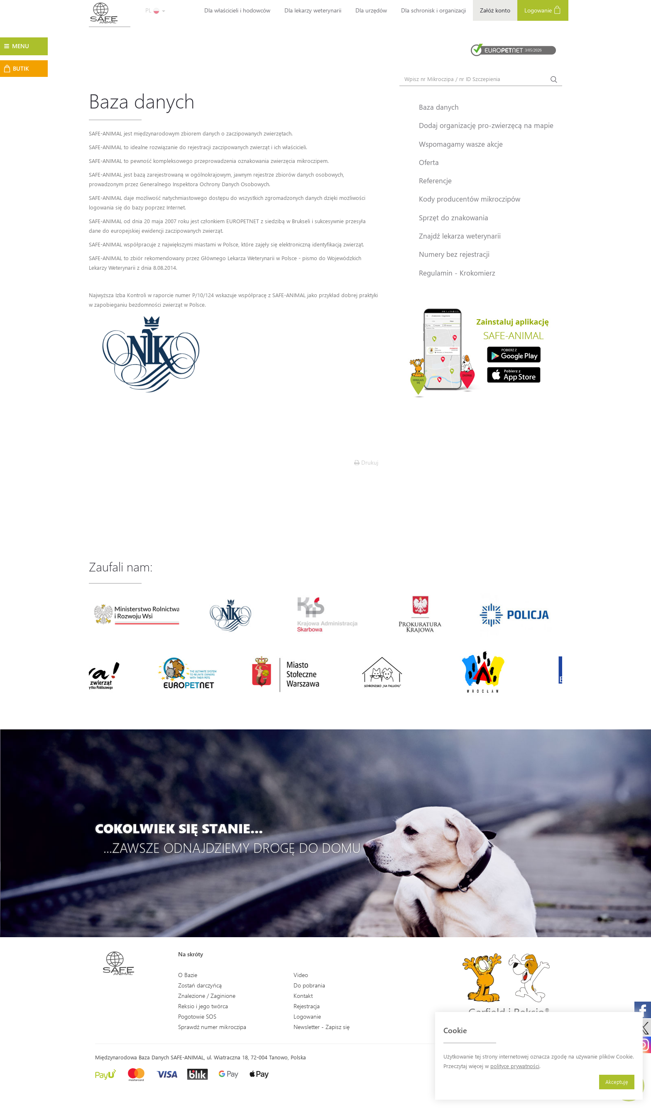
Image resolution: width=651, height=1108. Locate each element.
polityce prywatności (514, 1065)
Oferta (429, 162)
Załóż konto (495, 10)
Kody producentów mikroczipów (469, 198)
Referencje (435, 180)
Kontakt (303, 996)
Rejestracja (307, 1006)
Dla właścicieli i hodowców (237, 10)
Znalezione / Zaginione (206, 996)
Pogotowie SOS (197, 1016)
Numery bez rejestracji (454, 254)
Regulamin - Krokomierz (457, 272)
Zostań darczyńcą (200, 985)
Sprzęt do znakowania (453, 217)
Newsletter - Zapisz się (322, 1027)
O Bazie (187, 975)
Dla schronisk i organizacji (433, 10)
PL (155, 10)
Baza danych (439, 106)
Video (301, 975)
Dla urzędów (371, 10)
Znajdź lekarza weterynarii (460, 235)
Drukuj (366, 462)
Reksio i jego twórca (203, 1006)
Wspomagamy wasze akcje (461, 143)
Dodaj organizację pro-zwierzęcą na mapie (486, 125)
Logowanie (542, 10)
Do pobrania (309, 985)
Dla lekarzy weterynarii (312, 10)
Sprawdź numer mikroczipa (212, 1027)
